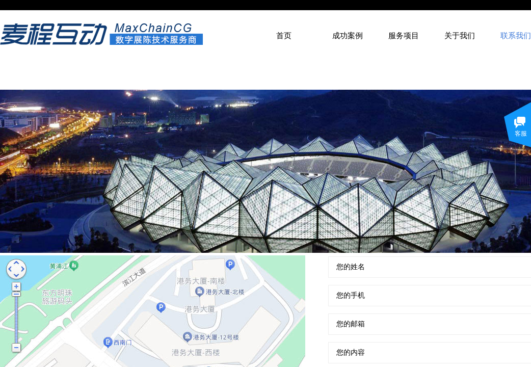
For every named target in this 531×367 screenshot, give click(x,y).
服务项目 (403, 36)
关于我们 (459, 36)
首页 (283, 36)
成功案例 (347, 36)
